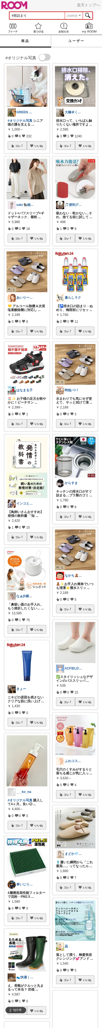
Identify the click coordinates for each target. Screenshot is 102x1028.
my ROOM (89, 27)
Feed (13, 27)
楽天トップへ (88, 5)
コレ (19, 145)
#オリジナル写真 (20, 121)
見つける (38, 27)
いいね (39, 145)
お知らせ (64, 27)
